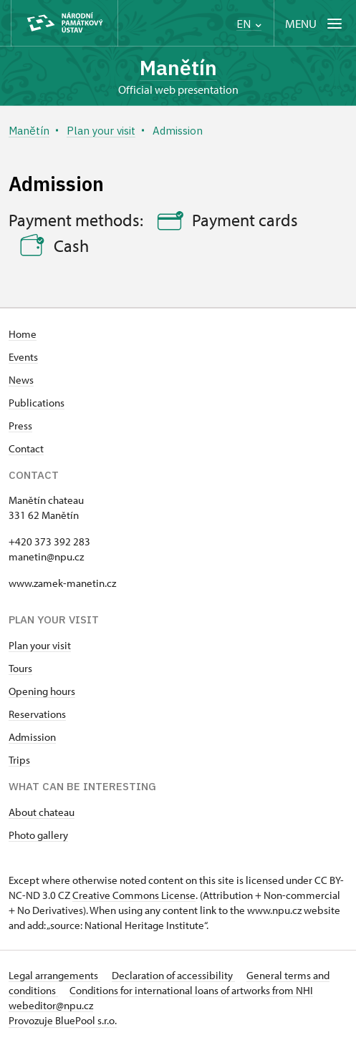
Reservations (37, 714)
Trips (19, 760)
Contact (26, 448)
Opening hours (42, 691)
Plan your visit (40, 645)
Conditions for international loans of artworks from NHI (191, 990)
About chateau (41, 812)
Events (23, 357)
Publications (36, 402)
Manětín (178, 67)
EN (248, 24)
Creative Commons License (134, 895)
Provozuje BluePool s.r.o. (63, 1020)
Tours (20, 668)
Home (23, 334)
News (21, 380)
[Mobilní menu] (315, 23)
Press (20, 425)
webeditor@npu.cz (51, 1005)
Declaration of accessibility (173, 975)
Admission (32, 737)
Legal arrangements (54, 975)
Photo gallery (38, 835)
